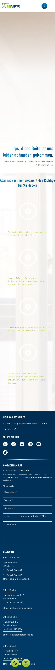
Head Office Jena (11, 558)
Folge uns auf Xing (13, 444)
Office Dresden (10, 646)
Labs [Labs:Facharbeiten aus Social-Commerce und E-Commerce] (44, 423)
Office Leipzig (10, 617)
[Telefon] (15, 663)
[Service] (27, 663)
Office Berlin (9, 590)
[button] (44, 6)
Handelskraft (9, 429)
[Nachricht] (26, 663)
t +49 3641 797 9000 (12, 570)
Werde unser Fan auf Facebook (22, 444)
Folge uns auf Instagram (30, 444)
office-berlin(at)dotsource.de (17, 608)
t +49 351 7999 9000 (12, 658)
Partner (7, 423)
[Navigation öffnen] (51, 6)
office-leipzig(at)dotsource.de (18, 635)
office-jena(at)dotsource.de (17, 579)
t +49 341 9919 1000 (12, 629)
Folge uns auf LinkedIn (5, 444)
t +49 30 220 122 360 (13, 603)
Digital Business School (26, 423)
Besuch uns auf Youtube (38, 444)
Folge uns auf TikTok (5, 452)
